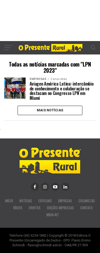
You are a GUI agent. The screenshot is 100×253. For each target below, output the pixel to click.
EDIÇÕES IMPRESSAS (60, 207)
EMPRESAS (65, 200)
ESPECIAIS (45, 200)
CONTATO (86, 207)
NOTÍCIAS (25, 200)
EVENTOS (35, 207)
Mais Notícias (50, 110)
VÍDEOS (17, 207)
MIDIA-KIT (52, 214)
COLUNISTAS (86, 200)
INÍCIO (9, 200)
